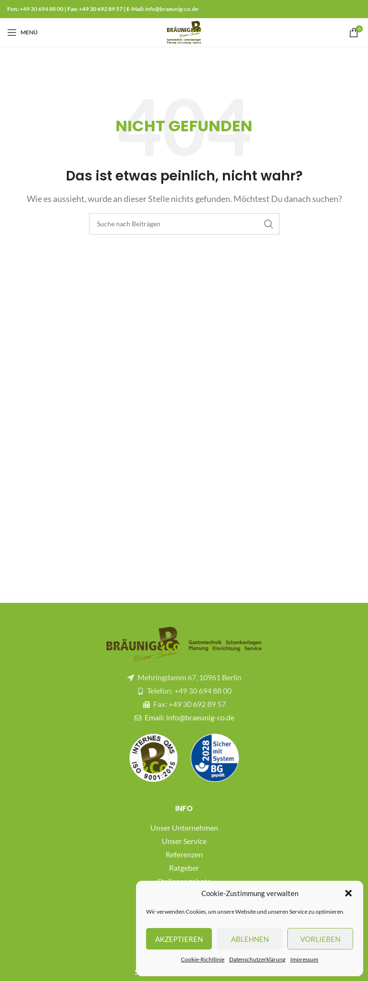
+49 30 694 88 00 (41, 8)
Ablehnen (250, 939)
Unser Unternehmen (184, 827)
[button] (348, 893)
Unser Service (184, 840)
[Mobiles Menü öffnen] (22, 32)
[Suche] (184, 224)
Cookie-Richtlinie (202, 959)
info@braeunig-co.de (171, 8)
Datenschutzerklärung (257, 959)
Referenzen (184, 854)
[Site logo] (184, 31)
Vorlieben (320, 939)
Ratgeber (184, 867)
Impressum (304, 959)
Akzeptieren (179, 939)
